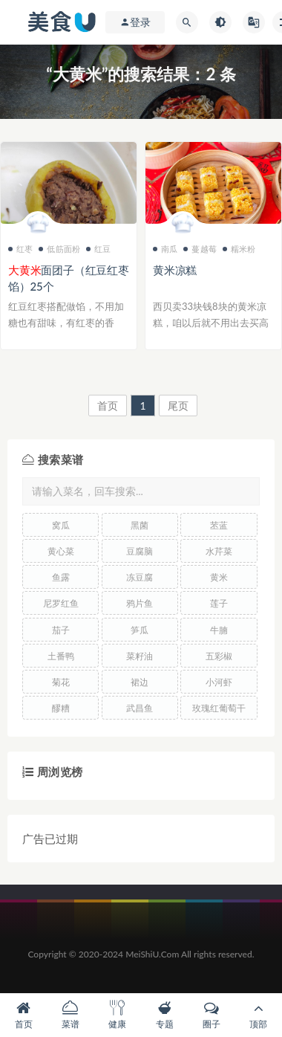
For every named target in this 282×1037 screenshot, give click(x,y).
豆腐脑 (139, 551)
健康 (117, 1015)
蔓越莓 (200, 248)
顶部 (258, 1015)
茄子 (61, 630)
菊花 (61, 682)
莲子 (219, 603)
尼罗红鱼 (61, 603)
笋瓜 (139, 630)
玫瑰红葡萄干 (219, 708)
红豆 (98, 248)
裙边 (139, 682)
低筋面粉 (59, 248)
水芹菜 (219, 551)
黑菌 (139, 525)
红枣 (20, 248)
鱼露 (61, 577)
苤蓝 (219, 525)
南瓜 (165, 248)
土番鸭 (60, 656)
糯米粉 (239, 248)
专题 (164, 1015)
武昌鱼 (139, 708)
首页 (107, 405)
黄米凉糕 (175, 270)
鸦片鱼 (139, 603)
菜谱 (70, 1015)
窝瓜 (61, 525)
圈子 (211, 1015)
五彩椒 (219, 656)
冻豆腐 (139, 577)
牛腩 (219, 630)
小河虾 (219, 682)
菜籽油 (139, 656)
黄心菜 (60, 551)
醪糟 (61, 708)
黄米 (219, 577)
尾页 (178, 405)
